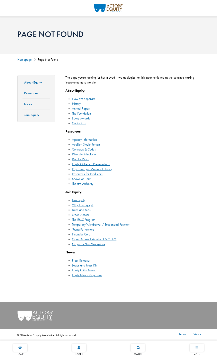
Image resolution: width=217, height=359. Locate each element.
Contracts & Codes (84, 149)
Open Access (80, 215)
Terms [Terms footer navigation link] (182, 334)
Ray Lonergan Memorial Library (92, 169)
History (76, 103)
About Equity (33, 82)
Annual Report (81, 108)
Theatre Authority (82, 184)
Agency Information (84, 139)
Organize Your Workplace (88, 244)
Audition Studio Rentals (86, 144)
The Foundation (81, 113)
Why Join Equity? (82, 205)
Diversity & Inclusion (84, 154)
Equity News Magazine (87, 275)
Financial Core (81, 234)
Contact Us (79, 123)
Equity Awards (81, 118)
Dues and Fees (81, 210)
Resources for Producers (87, 174)
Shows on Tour (81, 179)
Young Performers (83, 229)
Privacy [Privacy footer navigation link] (196, 334)
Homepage (24, 59)
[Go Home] (108, 7)
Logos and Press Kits (85, 265)
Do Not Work (80, 159)
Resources (31, 93)
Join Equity (31, 115)
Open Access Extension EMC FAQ (94, 239)
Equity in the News (84, 270)
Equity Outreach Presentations (91, 164)
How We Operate (83, 99)
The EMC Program (83, 219)
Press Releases (81, 260)
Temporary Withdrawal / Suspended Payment (101, 224)
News (28, 104)
